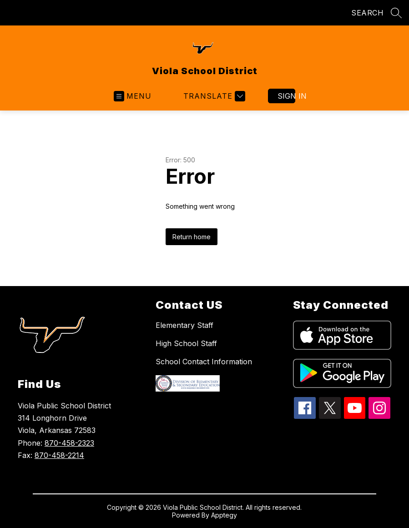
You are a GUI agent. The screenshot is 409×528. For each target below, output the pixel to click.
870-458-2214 (59, 455)
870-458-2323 (69, 443)
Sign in (286, 96)
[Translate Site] (213, 96)
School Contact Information (204, 361)
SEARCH (367, 12)
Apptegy (224, 515)
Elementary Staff (184, 325)
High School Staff (186, 343)
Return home (191, 237)
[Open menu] (132, 96)
